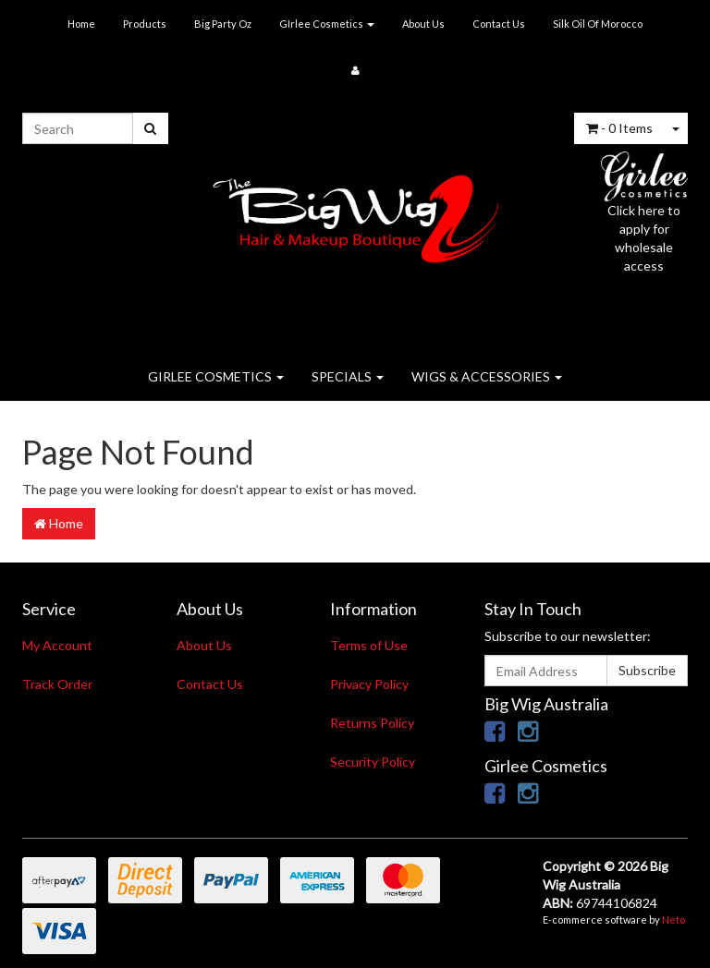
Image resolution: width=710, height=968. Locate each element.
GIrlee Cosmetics (326, 24)
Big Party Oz (222, 24)
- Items (619, 128)
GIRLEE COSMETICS (216, 376)
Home (81, 24)
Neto (673, 920)
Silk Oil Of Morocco (598, 24)
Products (144, 24)
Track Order (57, 684)
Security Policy (372, 761)
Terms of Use (369, 645)
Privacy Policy (369, 684)
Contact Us (498, 24)
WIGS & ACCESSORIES (486, 376)
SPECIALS (348, 376)
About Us (423, 24)
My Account (57, 645)
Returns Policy (372, 723)
